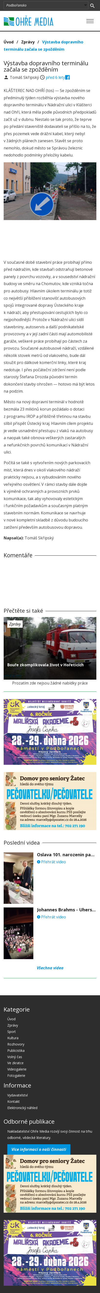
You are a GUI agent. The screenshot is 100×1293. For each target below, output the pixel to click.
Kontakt (13, 1101)
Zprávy (28, 42)
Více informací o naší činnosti (38, 1149)
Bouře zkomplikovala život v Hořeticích (45, 664)
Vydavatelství (17, 1095)
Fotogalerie (16, 1075)
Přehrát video (51, 862)
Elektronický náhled (22, 1107)
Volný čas (14, 1056)
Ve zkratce (15, 1063)
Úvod (9, 42)
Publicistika (16, 1050)
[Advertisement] (50, 238)
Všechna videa (50, 968)
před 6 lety (55, 77)
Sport (11, 1031)
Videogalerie (17, 1069)
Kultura (12, 1038)
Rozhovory (15, 1044)
